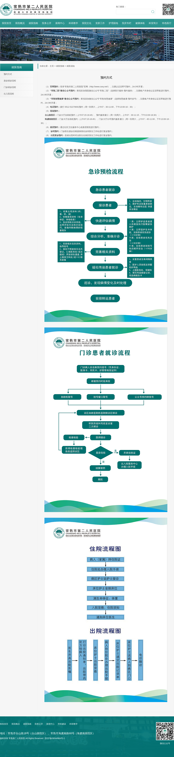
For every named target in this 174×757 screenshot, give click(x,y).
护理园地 (113, 23)
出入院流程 (9, 94)
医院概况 (20, 23)
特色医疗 (166, 23)
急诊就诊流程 (10, 80)
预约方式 (8, 74)
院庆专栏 (126, 23)
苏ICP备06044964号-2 (55, 738)
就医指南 (33, 23)
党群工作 (100, 23)
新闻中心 (60, 23)
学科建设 (62, 724)
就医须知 (71, 66)
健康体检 (140, 23)
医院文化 (86, 23)
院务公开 (46, 23)
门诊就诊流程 (10, 87)
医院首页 (6, 23)
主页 (52, 66)
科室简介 (153, 23)
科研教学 (73, 23)
